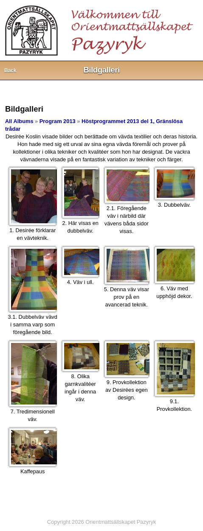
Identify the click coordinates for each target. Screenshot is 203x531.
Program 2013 (57, 121)
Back (10, 70)
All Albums (19, 121)
